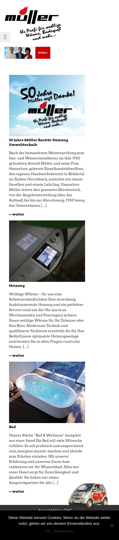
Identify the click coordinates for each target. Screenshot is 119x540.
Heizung (17, 285)
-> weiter (17, 214)
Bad (12, 427)
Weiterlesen (64, 531)
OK (48, 531)
